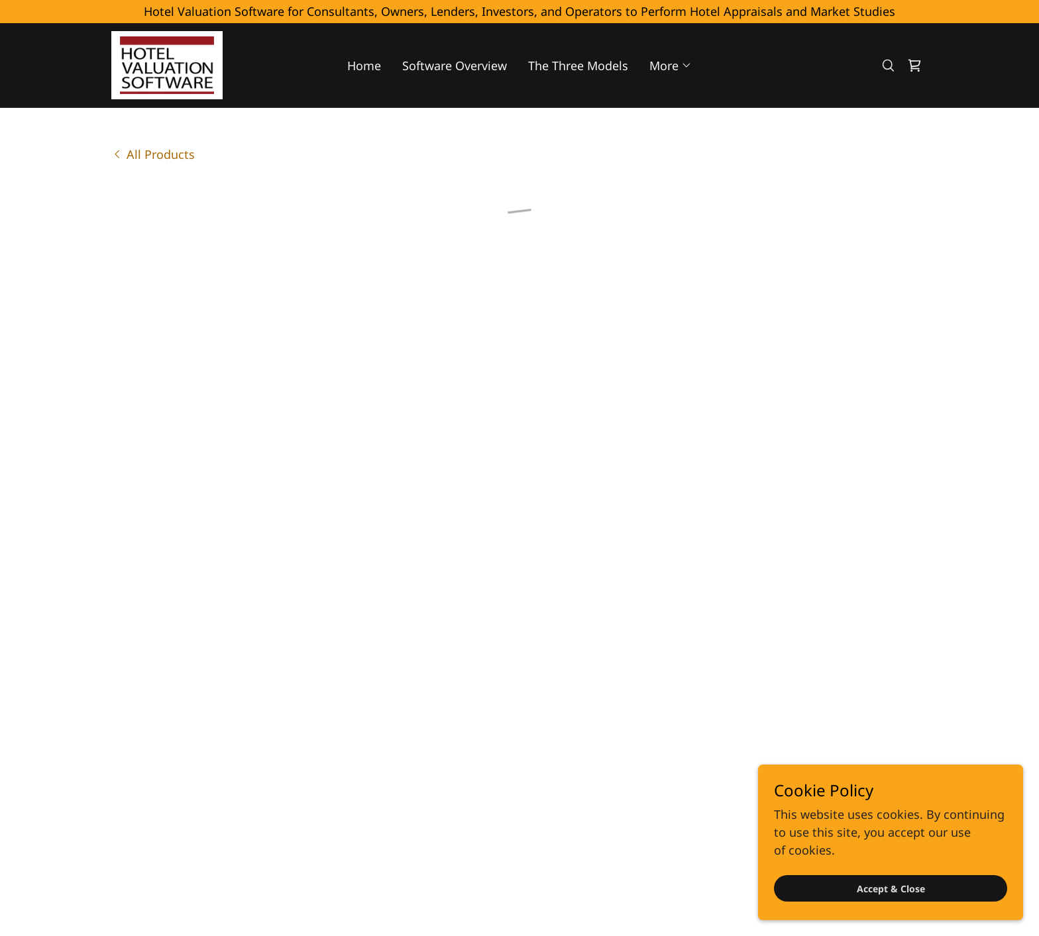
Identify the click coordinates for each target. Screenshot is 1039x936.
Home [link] (364, 63)
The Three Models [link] (578, 63)
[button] (670, 63)
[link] (164, 62)
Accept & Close (891, 888)
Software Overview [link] (454, 63)
